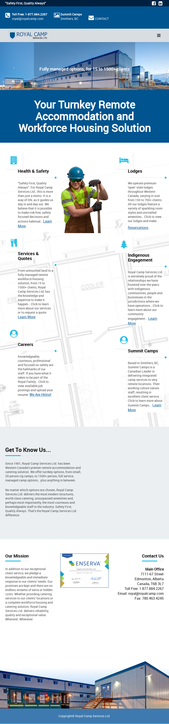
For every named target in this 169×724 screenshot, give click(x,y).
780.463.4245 (153, 598)
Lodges (135, 171)
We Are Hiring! (40, 394)
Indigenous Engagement (140, 257)
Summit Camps (71, 14)
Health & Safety (33, 171)
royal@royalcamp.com (27, 19)
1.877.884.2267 (151, 588)
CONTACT (102, 19)
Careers (25, 344)
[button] (12, 66)
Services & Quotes (28, 256)
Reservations (138, 227)
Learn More (26, 316)
